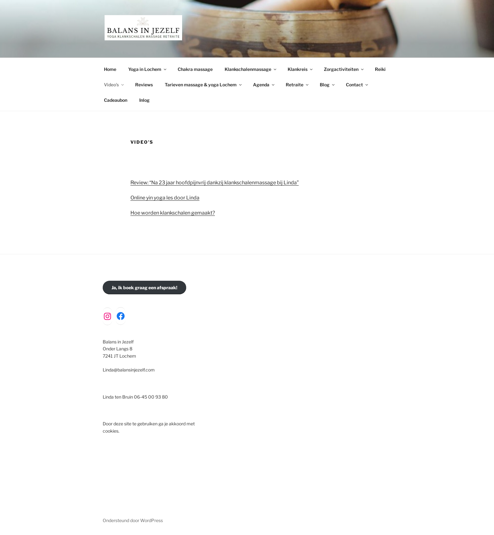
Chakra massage (195, 69)
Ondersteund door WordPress (133, 520)
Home (110, 69)
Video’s (114, 84)
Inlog (144, 100)
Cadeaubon (115, 100)
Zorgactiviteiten (344, 69)
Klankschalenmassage (251, 69)
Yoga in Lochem (147, 69)
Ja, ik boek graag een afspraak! (144, 287)
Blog (328, 84)
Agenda (264, 84)
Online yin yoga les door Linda (164, 198)
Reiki (380, 69)
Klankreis (300, 69)
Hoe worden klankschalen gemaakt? (172, 213)
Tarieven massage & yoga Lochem (204, 84)
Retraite (297, 84)
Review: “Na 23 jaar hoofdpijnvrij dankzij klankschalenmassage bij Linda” (214, 183)
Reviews (144, 84)
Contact (357, 84)
